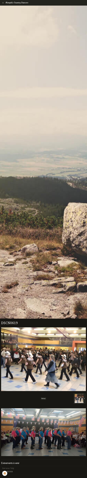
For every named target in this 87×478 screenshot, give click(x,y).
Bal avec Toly (8, 468)
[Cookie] (4, 473)
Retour (43, 398)
